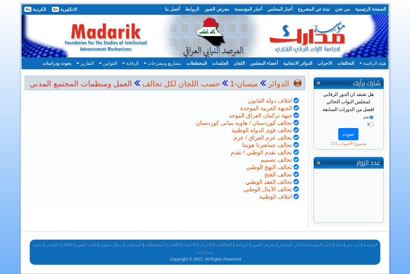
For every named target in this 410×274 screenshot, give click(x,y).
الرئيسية (370, 244)
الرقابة (130, 63)
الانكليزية (64, 9)
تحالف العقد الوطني (268, 182)
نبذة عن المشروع (314, 9)
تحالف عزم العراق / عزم (263, 137)
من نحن (342, 9)
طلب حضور (87, 244)
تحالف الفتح (278, 174)
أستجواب (134, 244)
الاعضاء (189, 244)
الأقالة (68, 244)
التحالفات (345, 63)
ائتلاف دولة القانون (270, 101)
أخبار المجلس (280, 9)
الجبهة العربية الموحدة (266, 108)
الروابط (192, 9)
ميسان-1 (243, 83)
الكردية (35, 9)
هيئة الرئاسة (372, 63)
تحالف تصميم (276, 160)
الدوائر (278, 83)
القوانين (108, 63)
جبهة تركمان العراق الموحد (260, 115)
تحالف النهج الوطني (269, 167)
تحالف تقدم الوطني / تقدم (261, 152)
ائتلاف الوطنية (275, 196)
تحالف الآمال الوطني (267, 189)
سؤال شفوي (111, 244)
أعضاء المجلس (264, 63)
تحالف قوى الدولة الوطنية (262, 130)
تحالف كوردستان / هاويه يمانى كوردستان (244, 123)
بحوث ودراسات (57, 63)
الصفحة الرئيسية (370, 9)
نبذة (339, 244)
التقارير (85, 63)
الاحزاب (324, 63)
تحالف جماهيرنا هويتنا (267, 145)
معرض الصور (216, 9)
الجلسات (220, 63)
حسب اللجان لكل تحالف (181, 83)
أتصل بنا (172, 9)
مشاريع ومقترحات (163, 63)
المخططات (196, 63)
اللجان (239, 63)
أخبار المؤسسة (248, 9)
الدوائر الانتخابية (297, 63)
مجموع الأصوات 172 (348, 143)
